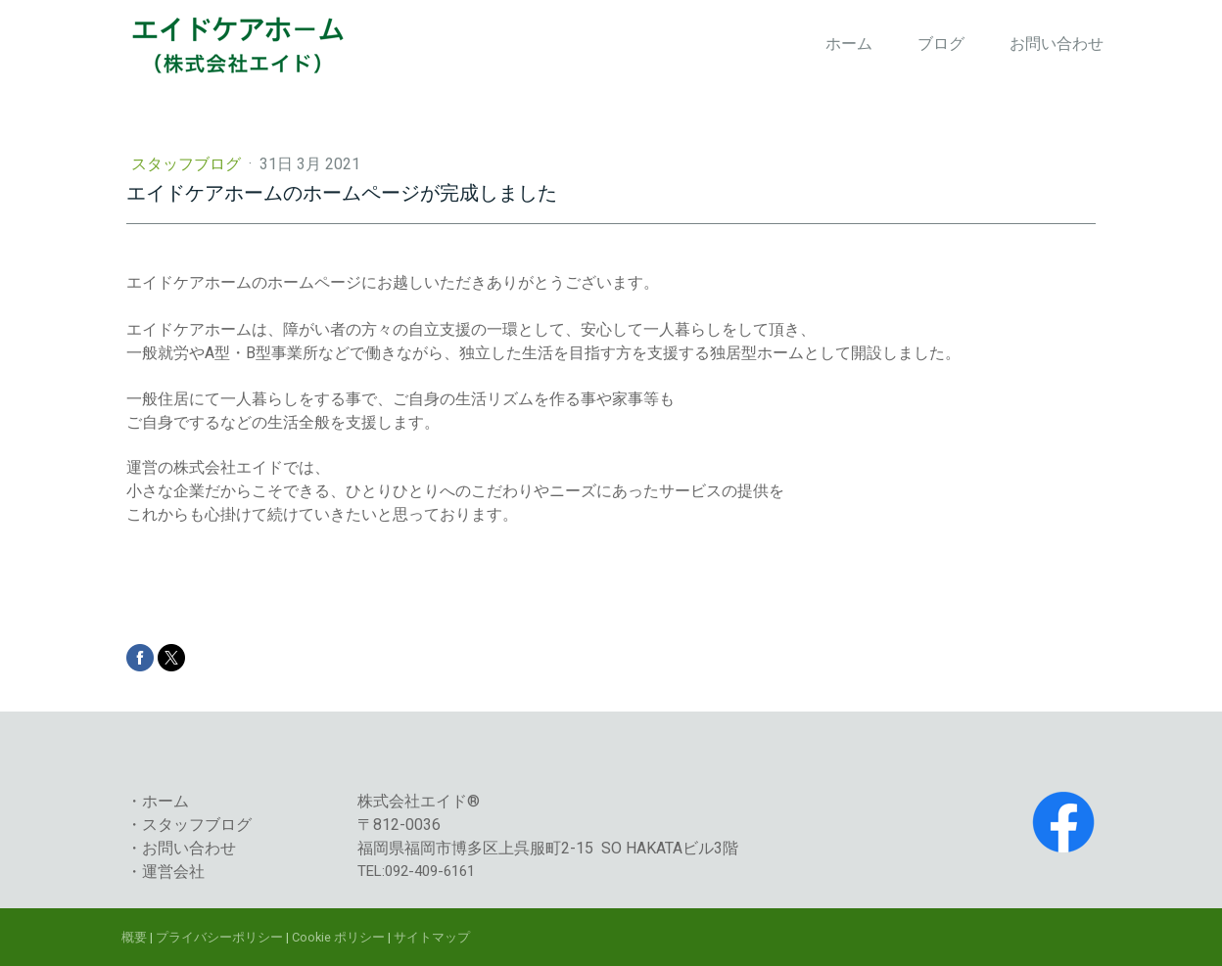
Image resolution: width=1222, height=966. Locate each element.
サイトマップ (432, 937)
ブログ (940, 43)
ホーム (848, 43)
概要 (134, 937)
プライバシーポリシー (219, 937)
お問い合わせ (1057, 43)
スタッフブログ (188, 164)
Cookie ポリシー (338, 937)
